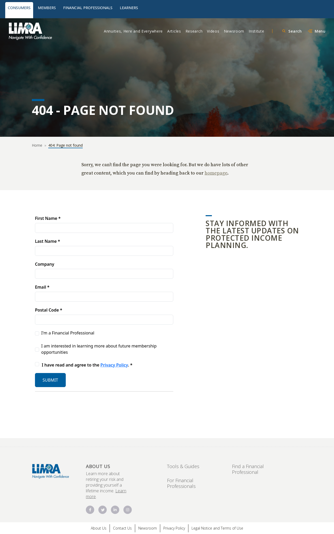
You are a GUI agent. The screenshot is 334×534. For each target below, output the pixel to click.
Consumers (19, 7)
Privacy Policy (174, 528)
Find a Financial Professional (248, 469)
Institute (256, 31)
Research (194, 31)
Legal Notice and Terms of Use (217, 528)
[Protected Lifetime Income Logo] (45, 31)
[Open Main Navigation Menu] (316, 31)
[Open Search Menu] (291, 31)
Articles (174, 31)
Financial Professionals (87, 7)
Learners (129, 7)
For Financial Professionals (181, 483)
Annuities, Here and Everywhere (133, 31)
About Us (98, 528)
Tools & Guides (183, 466)
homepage (216, 173)
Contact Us (122, 528)
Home (37, 145)
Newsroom (234, 31)
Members (47, 7)
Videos (213, 31)
